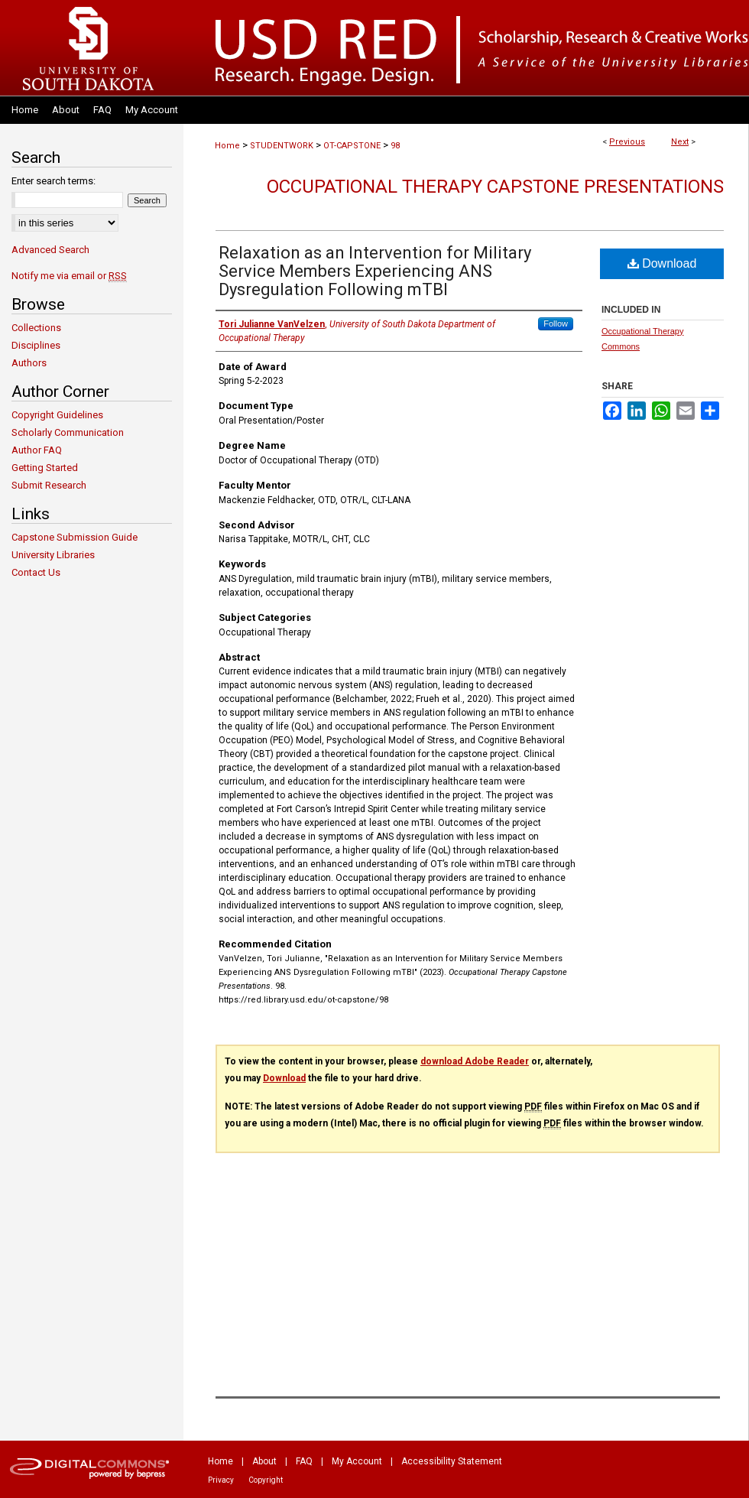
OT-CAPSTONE (352, 146)
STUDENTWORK (281, 146)
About (264, 1461)
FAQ (304, 1461)
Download (662, 263)
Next (680, 142)
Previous (627, 142)
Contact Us (35, 572)
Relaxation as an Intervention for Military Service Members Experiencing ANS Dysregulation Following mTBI (375, 271)
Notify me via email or (69, 275)
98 (395, 146)
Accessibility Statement (451, 1461)
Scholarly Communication (67, 432)
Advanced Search (50, 249)
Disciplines (35, 345)
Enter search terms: (53, 181)
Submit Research (48, 485)
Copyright (265, 1480)
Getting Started (44, 467)
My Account (357, 1461)
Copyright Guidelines (57, 415)
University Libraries (53, 555)
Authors (29, 363)
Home (227, 146)
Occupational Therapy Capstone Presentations (495, 186)
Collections (36, 327)
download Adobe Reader (474, 1061)
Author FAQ (36, 450)
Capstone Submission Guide (74, 537)
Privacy (221, 1480)
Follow (555, 323)
